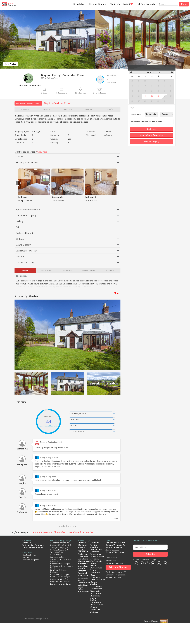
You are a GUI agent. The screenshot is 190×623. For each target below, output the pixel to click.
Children (20, 239)
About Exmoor (112, 550)
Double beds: (21, 139)
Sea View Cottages (58, 558)
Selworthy (94, 576)
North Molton (96, 564)
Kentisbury (95, 599)
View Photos (10, 64)
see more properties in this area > (28, 103)
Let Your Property (146, 4)
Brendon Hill (75, 533)
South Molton (96, 597)
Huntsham (95, 595)
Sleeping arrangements (27, 163)
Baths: (53, 132)
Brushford (94, 571)
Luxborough (83, 555)
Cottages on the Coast (60, 580)
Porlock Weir (84, 583)
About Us (115, 4)
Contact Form (28, 555)
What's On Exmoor (114, 548)
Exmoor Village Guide (115, 553)
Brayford (94, 543)
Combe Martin (42, 533)
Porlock (81, 548)
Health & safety (23, 245)
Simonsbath (83, 592)
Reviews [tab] (88, 109)
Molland (94, 609)
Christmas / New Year (26, 251)
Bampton (82, 571)
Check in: (90, 132)
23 (158, 96)
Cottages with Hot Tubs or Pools (61, 568)
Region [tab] (25, 271)
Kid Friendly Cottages (59, 575)
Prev (131, 72)
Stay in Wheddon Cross (57, 103)
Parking (19, 221)
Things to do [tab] (67, 271)
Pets (18, 227)
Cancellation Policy (25, 263)
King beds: (20, 143)
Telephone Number (118, 568)
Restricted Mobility (25, 233)
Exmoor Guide (97, 4)
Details (19, 157)
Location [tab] (46, 109)
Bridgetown (95, 555)
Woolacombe (96, 602)
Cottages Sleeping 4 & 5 (60, 546)
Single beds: (20, 135)
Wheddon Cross (82, 587)
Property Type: (22, 132)
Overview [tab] (25, 109)
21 (145, 96)
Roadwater (95, 590)
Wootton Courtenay (82, 551)
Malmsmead (83, 562)
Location (20, 257)
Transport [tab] (109, 271)
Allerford (94, 552)
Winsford (82, 569)
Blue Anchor (95, 550)
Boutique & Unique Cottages (59, 572)
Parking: (54, 143)
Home (184, 4)
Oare (92, 574)
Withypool (83, 576)
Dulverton (82, 567)
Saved (128, 4)
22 (152, 96)
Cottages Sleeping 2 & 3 (61, 543)
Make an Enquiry (151, 141)
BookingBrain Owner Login (144, 560)
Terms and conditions (32, 548)
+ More (115, 294)
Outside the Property (26, 216)
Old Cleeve (83, 559)
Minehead (82, 546)
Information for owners (33, 546)
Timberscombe (97, 578)
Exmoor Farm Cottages (60, 585)
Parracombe (95, 567)
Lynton (93, 569)
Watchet (90, 533)
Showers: (54, 135)
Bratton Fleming (94, 547)
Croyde (93, 604)
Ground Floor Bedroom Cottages (60, 561)
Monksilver (83, 564)
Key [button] (132, 108)
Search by (79, 4)
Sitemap (26, 558)
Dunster (81, 543)
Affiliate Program (29, 560)
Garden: (54, 139)
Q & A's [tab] (110, 109)
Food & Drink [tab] (46, 271)
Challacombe (96, 562)
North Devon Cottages (60, 577)
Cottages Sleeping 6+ (59, 548)
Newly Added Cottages (60, 564)
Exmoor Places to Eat (115, 543)
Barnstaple (95, 606)
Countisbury (83, 578)
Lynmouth (82, 574)
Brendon (94, 559)
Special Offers (56, 553)
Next (172, 72)
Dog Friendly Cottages (60, 582)
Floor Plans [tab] (67, 109)
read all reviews (67, 527)
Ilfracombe (59, 533)
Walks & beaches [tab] (88, 271)
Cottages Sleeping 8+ (59, 550)
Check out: (91, 135)
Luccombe (83, 557)
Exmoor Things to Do (115, 546)
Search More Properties (151, 135)
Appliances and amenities (28, 210)
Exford (81, 590)
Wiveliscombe (97, 557)
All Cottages (55, 555)
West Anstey (95, 585)
